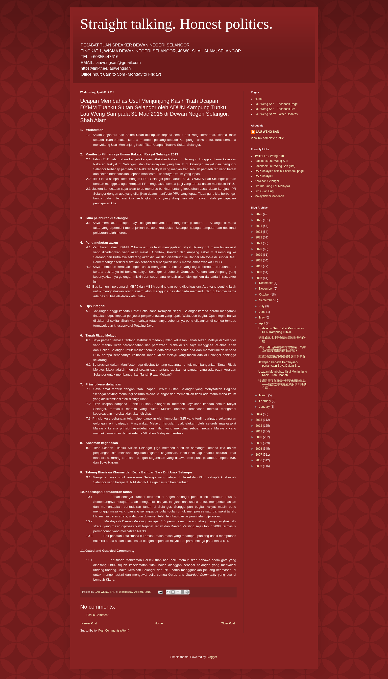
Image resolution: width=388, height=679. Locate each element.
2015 (259, 278)
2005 (259, 466)
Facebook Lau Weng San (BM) (275, 166)
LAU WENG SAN (267, 131)
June (262, 312)
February (265, 401)
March (263, 395)
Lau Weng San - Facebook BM (275, 109)
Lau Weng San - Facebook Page (276, 104)
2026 (259, 214)
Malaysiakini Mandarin (269, 196)
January (264, 406)
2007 (259, 454)
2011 (259, 431)
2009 (259, 443)
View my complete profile (267, 138)
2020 (259, 249)
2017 (259, 266)
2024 (259, 226)
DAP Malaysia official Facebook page (279, 171)
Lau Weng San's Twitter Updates (276, 114)
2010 (259, 437)
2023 (259, 231)
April (262, 323)
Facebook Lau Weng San (271, 161)
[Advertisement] (273, 494)
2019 (259, 254)
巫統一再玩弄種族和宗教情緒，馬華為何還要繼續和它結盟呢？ (282, 348)
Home (159, 623)
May (262, 317)
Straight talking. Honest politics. (176, 24)
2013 (259, 420)
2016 (259, 272)
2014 (259, 414)
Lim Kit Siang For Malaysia (272, 186)
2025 (259, 220)
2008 (259, 448)
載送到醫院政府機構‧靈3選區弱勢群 (281, 356)
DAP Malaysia (264, 176)
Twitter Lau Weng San (269, 156)
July (262, 306)
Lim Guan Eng (264, 191)
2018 (259, 260)
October (264, 294)
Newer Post (89, 623)
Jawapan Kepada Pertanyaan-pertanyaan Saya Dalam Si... (279, 364)
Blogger (212, 657)
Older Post (228, 623)
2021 (259, 243)
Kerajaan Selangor (267, 181)
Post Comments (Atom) (113, 630)
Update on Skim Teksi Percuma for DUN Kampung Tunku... (281, 330)
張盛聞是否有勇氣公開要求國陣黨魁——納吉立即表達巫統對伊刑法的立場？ (282, 384)
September (266, 300)
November (266, 288)
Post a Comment (97, 615)
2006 (259, 460)
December (266, 283)
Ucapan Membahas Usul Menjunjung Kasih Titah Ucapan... (282, 373)
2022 (259, 237)
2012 (259, 425)
